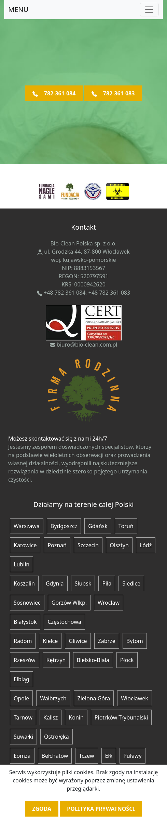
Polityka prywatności (101, 808)
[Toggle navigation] (149, 9)
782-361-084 (54, 93)
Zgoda (41, 808)
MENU (18, 9)
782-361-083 (113, 93)
